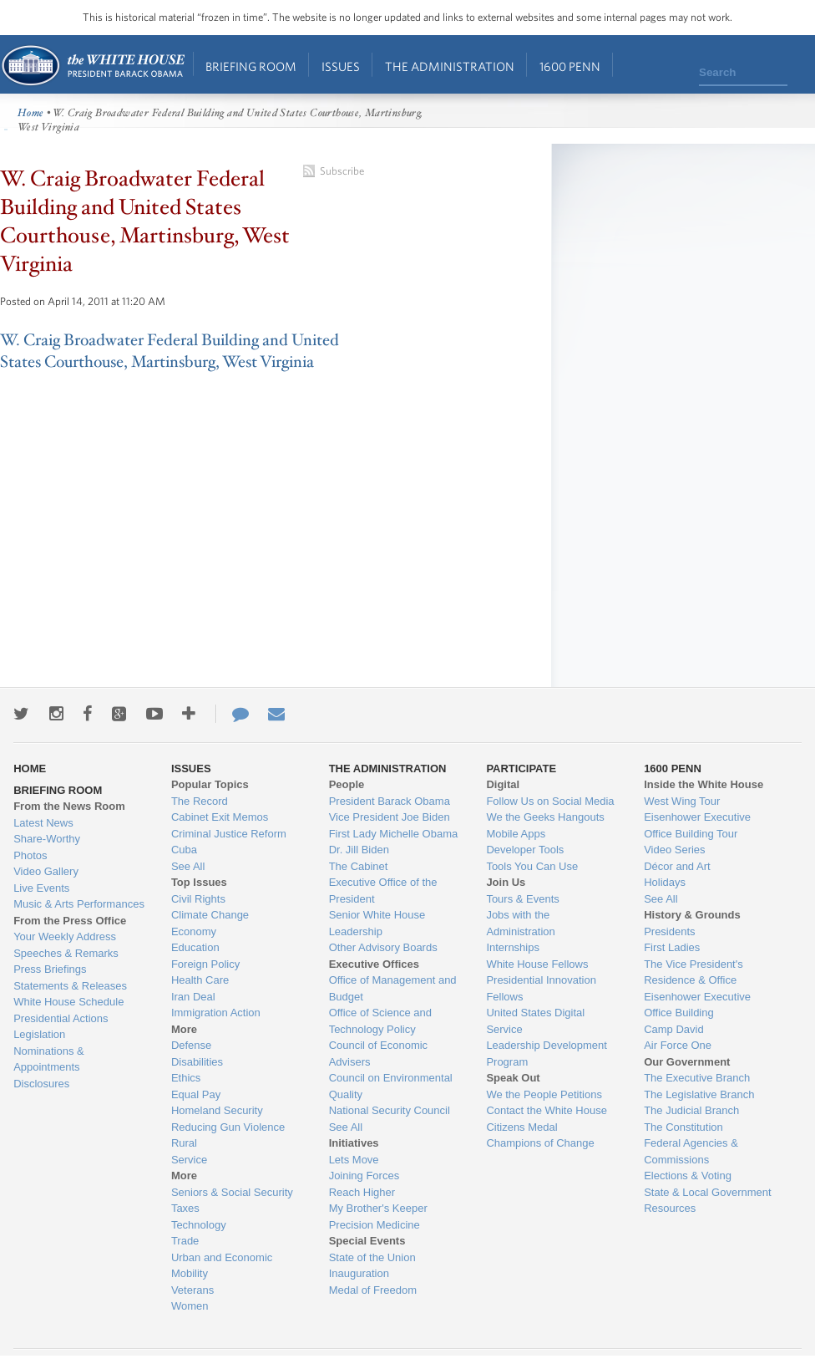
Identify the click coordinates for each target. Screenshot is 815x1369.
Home (92, 65)
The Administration (449, 66)
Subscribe (342, 171)
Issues (340, 66)
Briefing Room (250, 66)
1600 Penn (569, 66)
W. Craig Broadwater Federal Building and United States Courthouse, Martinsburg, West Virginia (169, 351)
